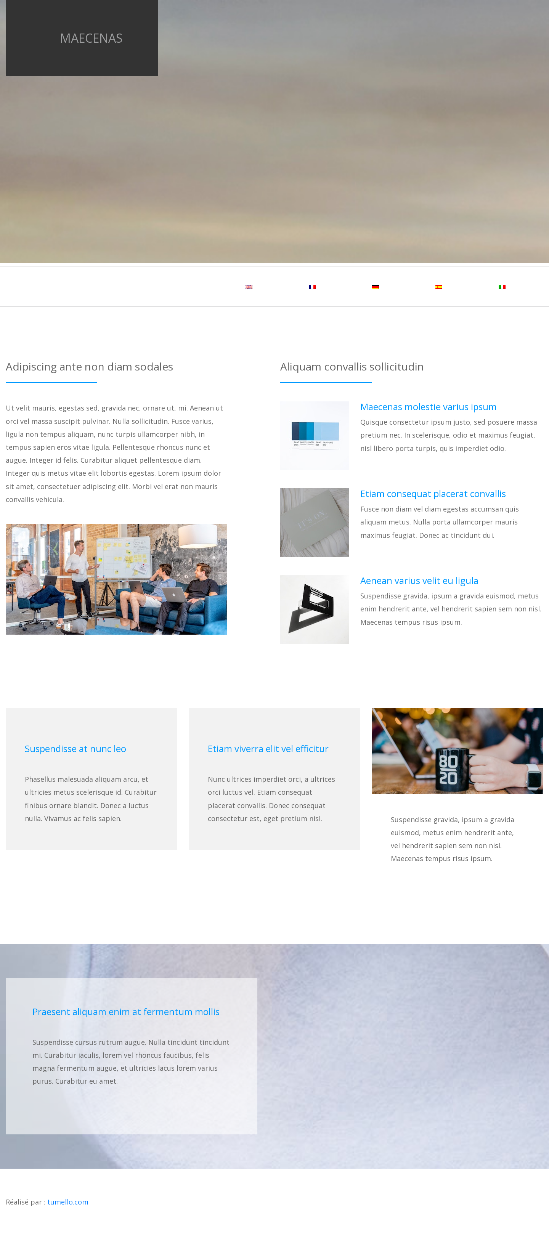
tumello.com (67, 1201)
